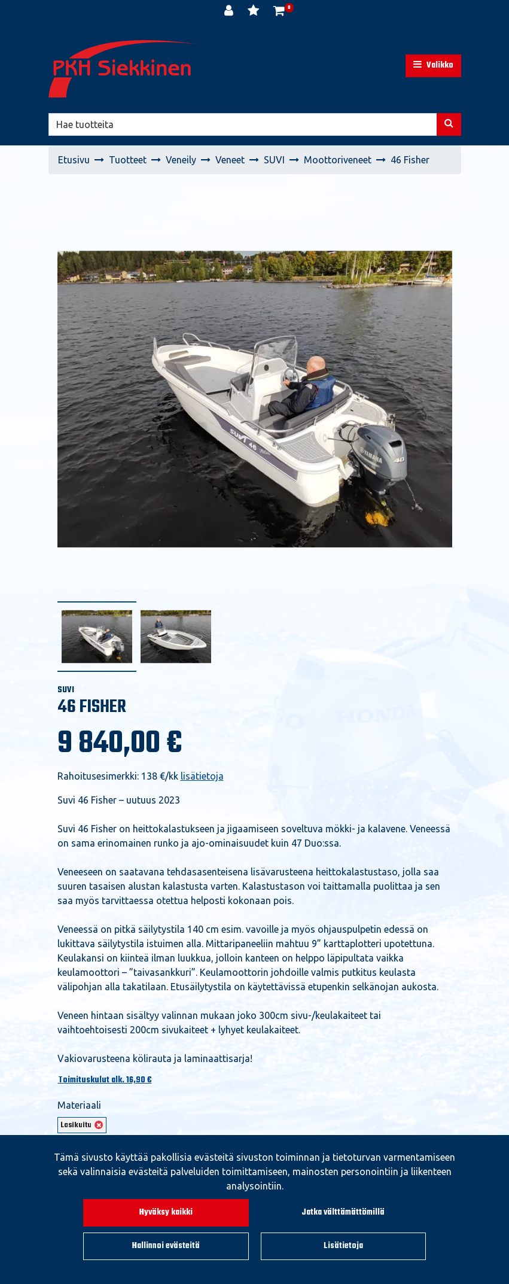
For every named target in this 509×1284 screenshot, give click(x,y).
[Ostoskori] (279, 12)
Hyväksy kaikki (166, 1212)
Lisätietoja (343, 1246)
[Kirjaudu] (230, 12)
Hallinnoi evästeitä (166, 1246)
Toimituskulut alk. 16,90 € (105, 1080)
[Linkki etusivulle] (123, 69)
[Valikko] (433, 65)
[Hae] (242, 124)
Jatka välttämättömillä (343, 1212)
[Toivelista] (254, 12)
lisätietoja (202, 776)
